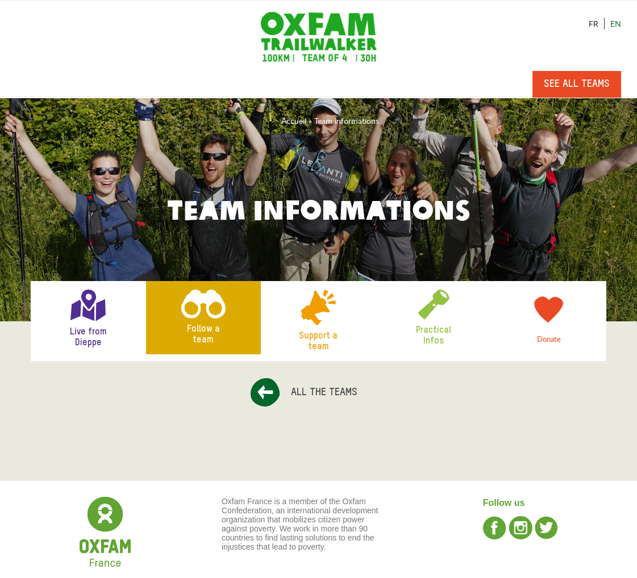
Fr (593, 23)
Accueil (293, 120)
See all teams (577, 84)
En (615, 23)
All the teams (324, 392)
